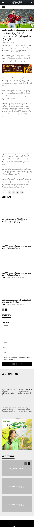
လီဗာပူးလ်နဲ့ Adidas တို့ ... (17, 454)
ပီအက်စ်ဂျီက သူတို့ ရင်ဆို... (17, 472)
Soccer (3, 7)
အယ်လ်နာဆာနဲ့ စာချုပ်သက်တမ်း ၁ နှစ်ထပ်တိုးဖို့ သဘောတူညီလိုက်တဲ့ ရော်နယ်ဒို (16, 286)
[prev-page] (3, 295)
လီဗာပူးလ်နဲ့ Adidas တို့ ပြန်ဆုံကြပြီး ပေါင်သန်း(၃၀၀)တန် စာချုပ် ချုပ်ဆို (14, 206)
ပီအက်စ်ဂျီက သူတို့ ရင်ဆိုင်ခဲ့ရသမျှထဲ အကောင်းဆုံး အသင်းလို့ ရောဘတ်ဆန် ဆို (16, 233)
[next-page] (6, 295)
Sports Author (11, 209)
